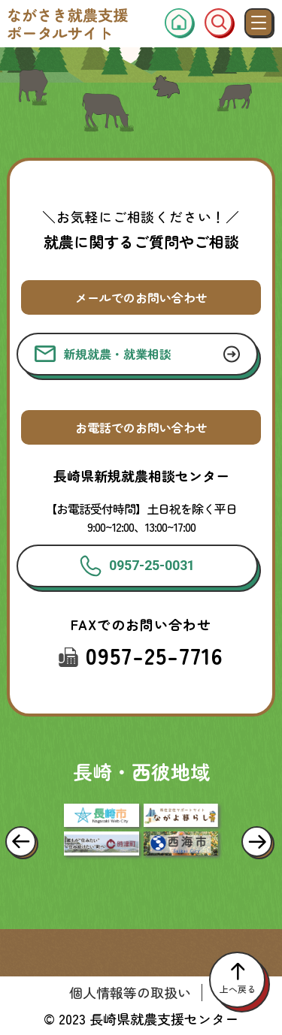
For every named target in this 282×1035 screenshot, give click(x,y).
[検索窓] (219, 22)
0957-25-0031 (137, 566)
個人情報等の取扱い (130, 992)
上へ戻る (238, 979)
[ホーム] (179, 22)
